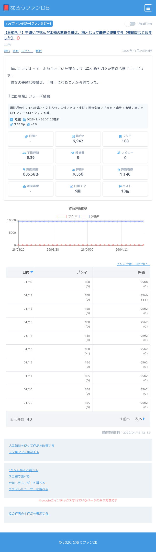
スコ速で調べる (19, 476)
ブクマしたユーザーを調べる (28, 489)
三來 (7, 44)
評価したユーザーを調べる (27, 483)
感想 (16, 51)
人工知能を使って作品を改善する (31, 446)
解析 (39, 51)
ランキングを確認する (24, 452)
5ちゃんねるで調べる (23, 470)
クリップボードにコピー (133, 264)
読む (7, 51)
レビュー (27, 51)
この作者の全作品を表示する (28, 513)
